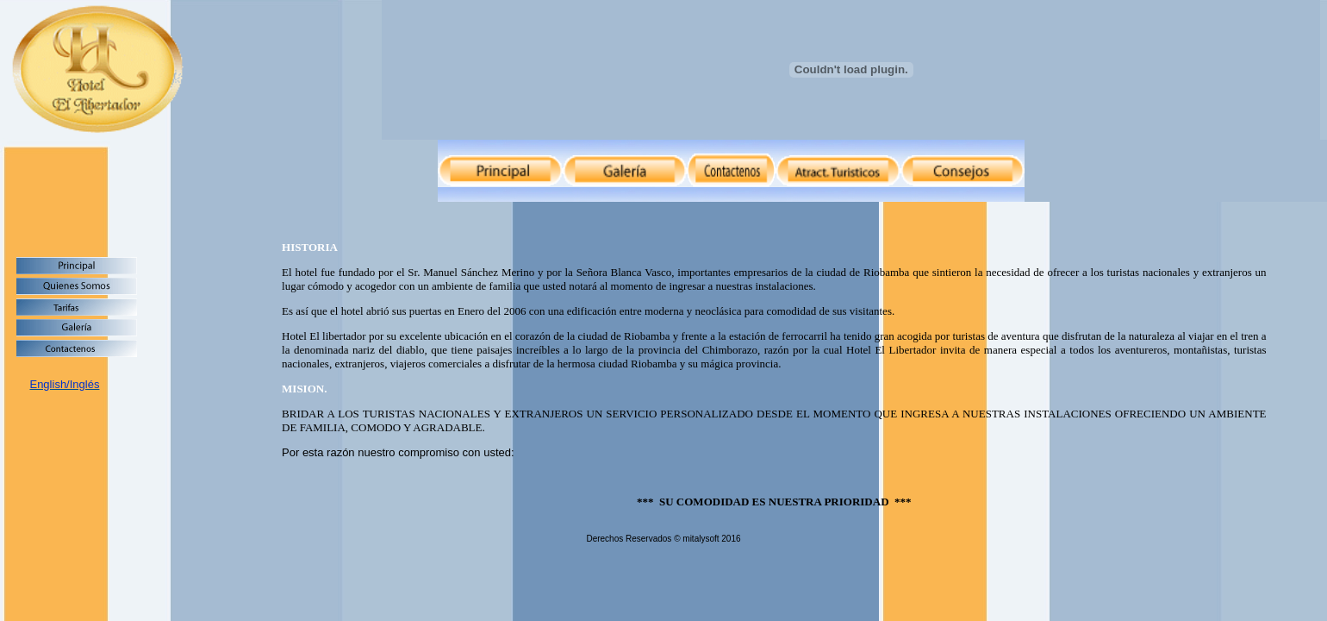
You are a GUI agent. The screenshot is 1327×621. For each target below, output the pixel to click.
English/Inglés (64, 384)
